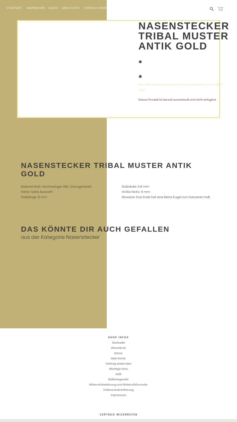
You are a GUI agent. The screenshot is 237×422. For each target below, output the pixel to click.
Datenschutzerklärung (118, 390)
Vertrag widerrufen (100, 7)
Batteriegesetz (118, 379)
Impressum (157, 7)
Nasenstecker (83, 237)
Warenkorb (35, 7)
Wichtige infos (133, 7)
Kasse (53, 7)
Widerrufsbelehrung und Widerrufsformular (118, 385)
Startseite (14, 7)
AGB (118, 374)
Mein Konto (71, 7)
